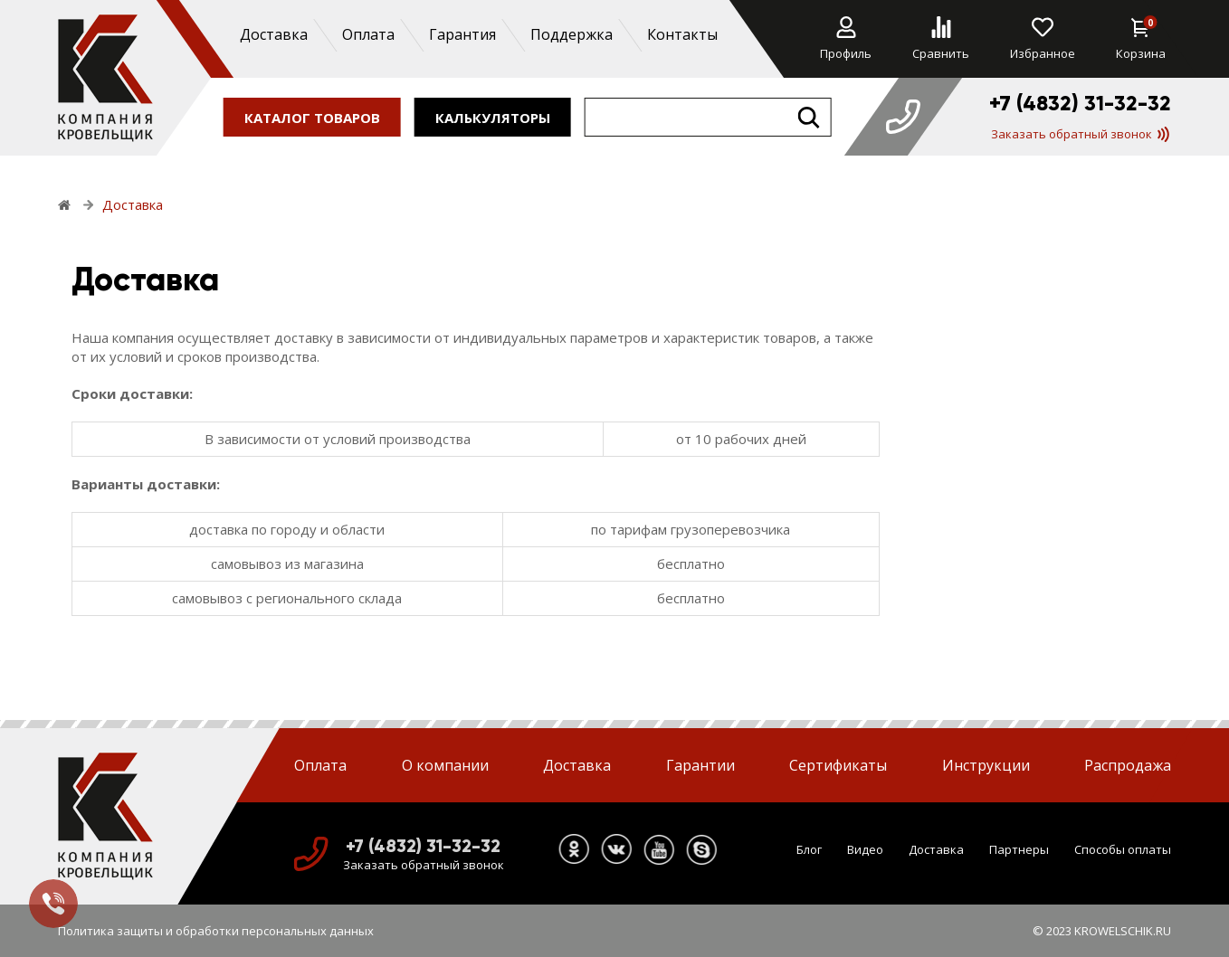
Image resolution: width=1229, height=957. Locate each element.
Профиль (846, 39)
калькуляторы (492, 117)
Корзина (1141, 39)
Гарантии (700, 765)
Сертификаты (838, 765)
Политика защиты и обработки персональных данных (216, 931)
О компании (445, 765)
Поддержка (570, 34)
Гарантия (461, 34)
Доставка (273, 34)
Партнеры (1019, 849)
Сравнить (940, 39)
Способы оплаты (1122, 849)
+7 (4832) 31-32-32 (1080, 103)
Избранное (1042, 39)
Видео (865, 849)
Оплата (367, 34)
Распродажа (1127, 765)
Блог (809, 849)
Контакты (681, 34)
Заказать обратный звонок (1080, 134)
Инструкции (986, 765)
